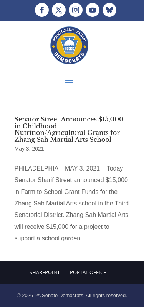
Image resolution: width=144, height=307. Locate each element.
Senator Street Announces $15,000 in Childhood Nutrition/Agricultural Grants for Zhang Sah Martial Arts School (69, 129)
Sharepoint (45, 272)
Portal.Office (88, 272)
